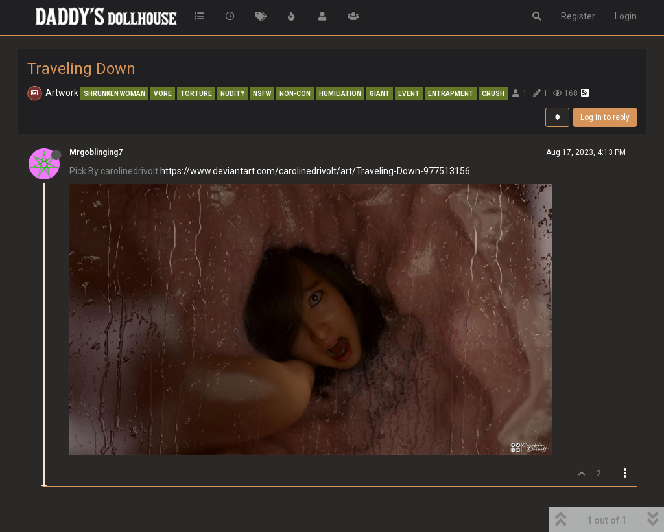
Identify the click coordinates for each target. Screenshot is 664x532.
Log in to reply (605, 117)
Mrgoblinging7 (96, 152)
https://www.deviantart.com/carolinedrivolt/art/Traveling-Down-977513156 (315, 171)
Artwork (61, 92)
